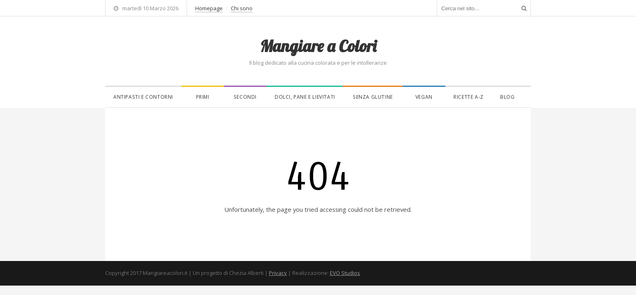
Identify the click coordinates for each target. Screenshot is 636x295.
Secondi (245, 96)
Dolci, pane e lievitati (305, 96)
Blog (507, 96)
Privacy (278, 273)
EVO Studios (345, 273)
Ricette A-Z (468, 96)
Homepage (209, 8)
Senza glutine (373, 96)
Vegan (424, 96)
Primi (203, 96)
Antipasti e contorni (143, 96)
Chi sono (242, 8)
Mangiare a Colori (318, 46)
